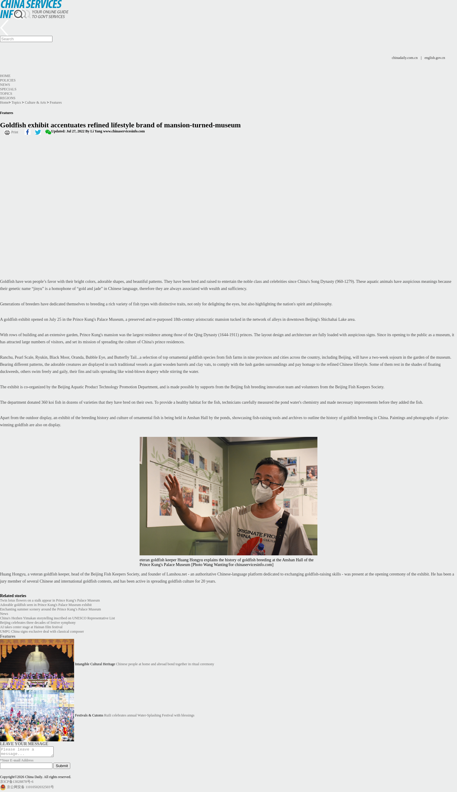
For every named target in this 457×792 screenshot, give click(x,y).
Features (56, 102)
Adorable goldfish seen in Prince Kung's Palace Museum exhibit (46, 605)
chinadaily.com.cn (405, 58)
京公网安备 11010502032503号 (30, 789)
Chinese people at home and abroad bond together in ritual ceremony (165, 664)
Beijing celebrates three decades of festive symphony (38, 623)
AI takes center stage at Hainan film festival (31, 627)
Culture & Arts (35, 102)
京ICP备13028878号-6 (16, 783)
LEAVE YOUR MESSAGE (24, 743)
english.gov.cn (435, 58)
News (5, 85)
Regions (7, 98)
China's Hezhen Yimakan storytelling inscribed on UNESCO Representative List (57, 618)
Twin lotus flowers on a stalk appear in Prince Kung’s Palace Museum (50, 600)
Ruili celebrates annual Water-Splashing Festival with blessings (149, 715)
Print (14, 132)
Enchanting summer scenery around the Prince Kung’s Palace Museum (50, 609)
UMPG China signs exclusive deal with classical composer (42, 631)
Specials (8, 89)
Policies (8, 80)
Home (5, 76)
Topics (6, 94)
